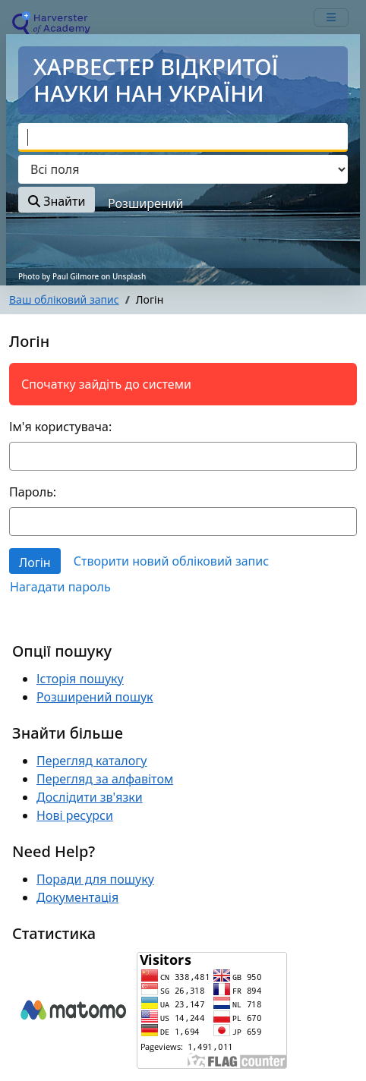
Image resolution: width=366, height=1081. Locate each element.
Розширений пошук (94, 697)
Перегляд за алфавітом (104, 779)
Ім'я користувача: (60, 426)
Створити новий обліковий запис (171, 561)
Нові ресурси (74, 815)
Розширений (145, 203)
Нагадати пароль (60, 586)
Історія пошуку (80, 678)
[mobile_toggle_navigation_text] (331, 17)
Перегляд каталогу (91, 760)
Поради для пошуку (95, 879)
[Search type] (183, 169)
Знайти (56, 201)
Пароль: (32, 492)
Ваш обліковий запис (64, 299)
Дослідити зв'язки (89, 797)
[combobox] (183, 137)
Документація (77, 897)
